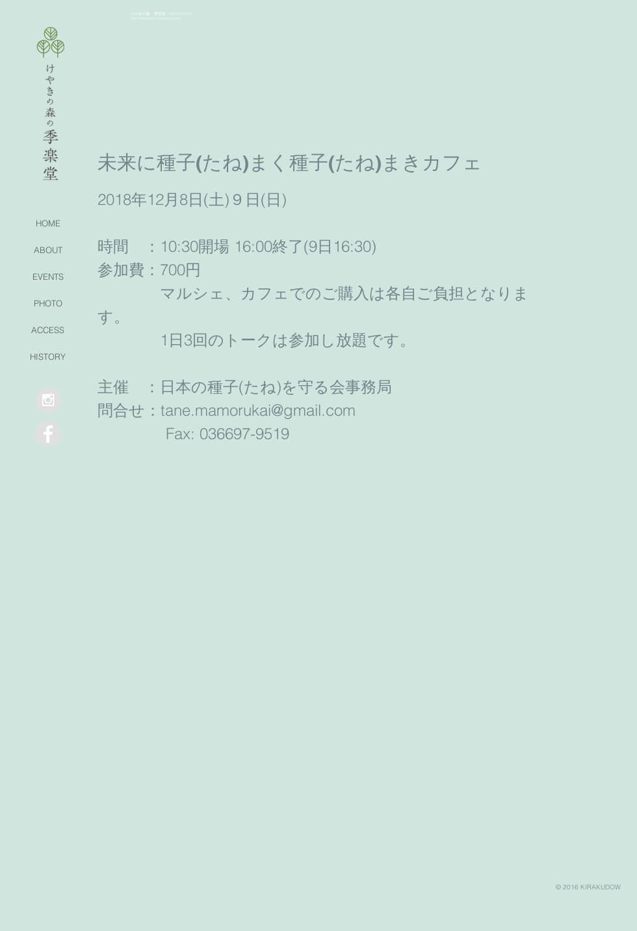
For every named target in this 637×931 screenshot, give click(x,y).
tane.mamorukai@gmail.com (258, 410)
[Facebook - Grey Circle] (48, 434)
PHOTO (48, 303)
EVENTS (48, 276)
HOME (48, 223)
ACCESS (47, 330)
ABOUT (48, 250)
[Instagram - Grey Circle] (48, 400)
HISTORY (48, 356)
